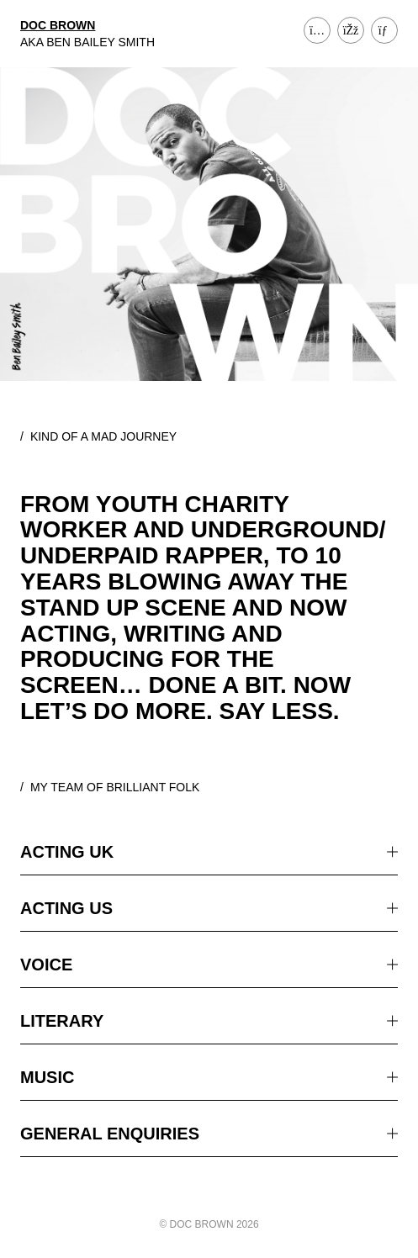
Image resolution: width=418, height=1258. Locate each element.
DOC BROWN (57, 25)
